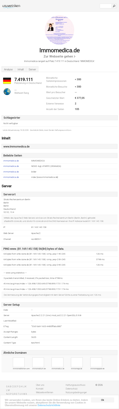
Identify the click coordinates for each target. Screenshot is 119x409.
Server (32, 69)
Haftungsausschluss (75, 385)
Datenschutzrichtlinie (49, 405)
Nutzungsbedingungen (76, 392)
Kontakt (39, 388)
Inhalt (21, 69)
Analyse (8, 69)
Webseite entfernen (44, 392)
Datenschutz (71, 388)
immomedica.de (11, 161)
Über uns (40, 385)
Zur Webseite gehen (58, 56)
